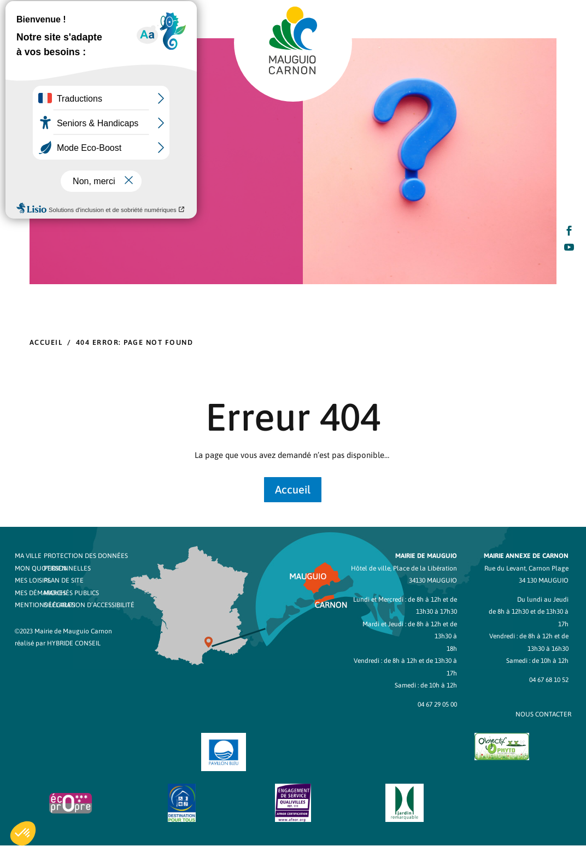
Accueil (292, 489)
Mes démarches (40, 593)
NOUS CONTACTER (543, 714)
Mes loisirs (33, 580)
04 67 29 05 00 (437, 704)
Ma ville (28, 556)
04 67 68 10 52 (549, 680)
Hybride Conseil (74, 643)
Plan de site (64, 580)
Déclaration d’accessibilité (89, 605)
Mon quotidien (41, 568)
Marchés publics (71, 593)
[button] (23, 833)
